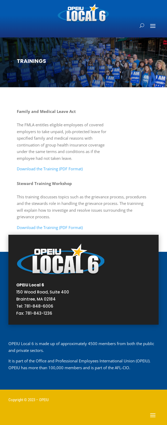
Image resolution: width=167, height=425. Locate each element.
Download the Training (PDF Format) (50, 168)
